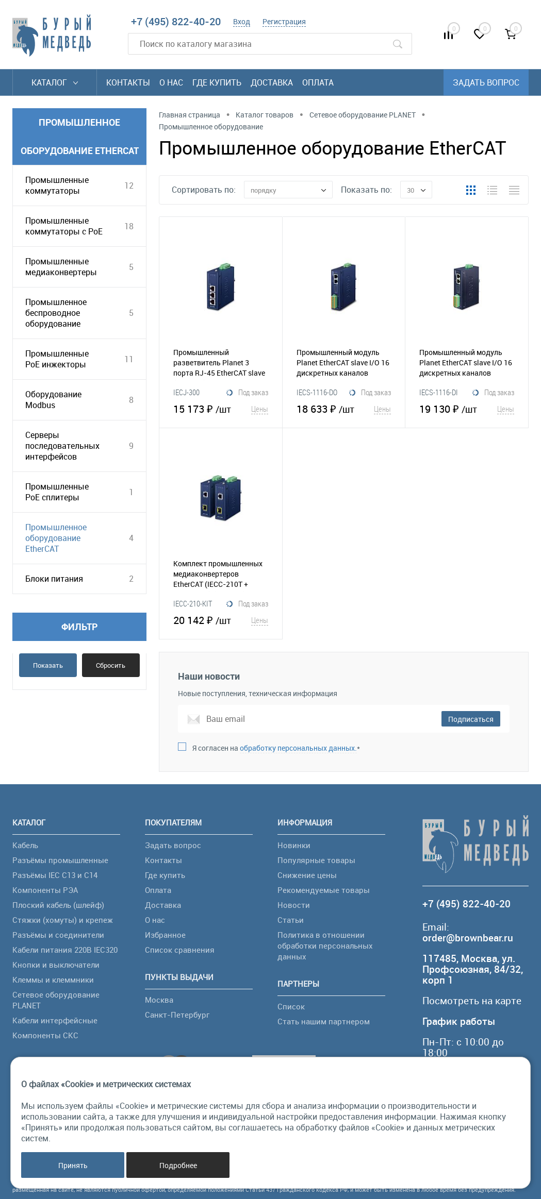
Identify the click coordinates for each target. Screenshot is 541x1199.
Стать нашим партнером (323, 1021)
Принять (73, 1165)
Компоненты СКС (45, 1035)
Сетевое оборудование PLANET (56, 999)
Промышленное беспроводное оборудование (56, 312)
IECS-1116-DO (317, 392)
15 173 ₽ (220, 408)
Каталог (54, 82)
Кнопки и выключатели (56, 964)
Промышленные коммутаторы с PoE (64, 226)
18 (129, 226)
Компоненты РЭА (45, 890)
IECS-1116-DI (438, 392)
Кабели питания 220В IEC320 (65, 949)
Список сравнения (180, 949)
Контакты (128, 82)
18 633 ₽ (344, 408)
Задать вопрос (486, 82)
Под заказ (247, 393)
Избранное (165, 935)
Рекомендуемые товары (323, 890)
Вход (241, 21)
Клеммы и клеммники (53, 979)
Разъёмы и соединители (58, 935)
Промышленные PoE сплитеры (57, 492)
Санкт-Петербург (177, 1014)
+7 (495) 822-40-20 (176, 21)
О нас (171, 82)
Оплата (318, 82)
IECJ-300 (186, 392)
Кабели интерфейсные (54, 1020)
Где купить (216, 82)
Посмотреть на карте (471, 1000)
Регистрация (284, 21)
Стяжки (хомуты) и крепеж (62, 920)
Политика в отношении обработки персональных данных (325, 945)
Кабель (25, 845)
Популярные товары (316, 860)
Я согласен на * (276, 748)
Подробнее (178, 1165)
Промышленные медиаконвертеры (61, 267)
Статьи (290, 920)
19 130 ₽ (466, 408)
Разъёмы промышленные (60, 860)
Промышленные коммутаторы (57, 185)
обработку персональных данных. (298, 748)
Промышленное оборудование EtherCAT (56, 537)
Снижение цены (307, 875)
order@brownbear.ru (467, 937)
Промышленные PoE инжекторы (57, 359)
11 (129, 359)
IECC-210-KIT (192, 603)
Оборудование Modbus (53, 400)
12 (129, 185)
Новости (293, 905)
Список (291, 1006)
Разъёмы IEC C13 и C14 (54, 875)
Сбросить (110, 665)
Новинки (293, 845)
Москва (159, 999)
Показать (48, 665)
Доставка (272, 82)
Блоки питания (54, 578)
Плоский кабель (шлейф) (58, 905)
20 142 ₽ (220, 620)
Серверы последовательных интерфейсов (62, 445)
